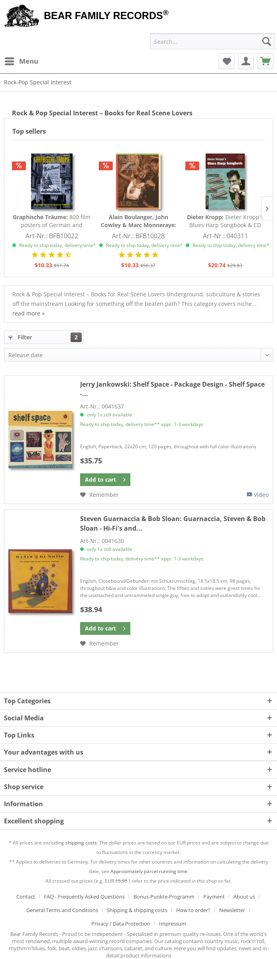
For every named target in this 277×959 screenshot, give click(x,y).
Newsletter (232, 910)
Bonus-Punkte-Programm (164, 896)
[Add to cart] (105, 479)
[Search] (266, 41)
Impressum (172, 923)
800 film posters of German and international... (51, 221)
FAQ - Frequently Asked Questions (84, 896)
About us (244, 896)
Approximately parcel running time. (149, 871)
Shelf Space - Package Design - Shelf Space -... (172, 389)
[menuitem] (21, 61)
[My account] (246, 61)
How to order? (193, 910)
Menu (21, 60)
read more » (28, 313)
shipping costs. (81, 842)
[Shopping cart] (265, 61)
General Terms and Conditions (62, 910)
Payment (214, 896)
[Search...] (212, 41)
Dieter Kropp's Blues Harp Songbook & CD (225, 221)
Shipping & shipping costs (137, 910)
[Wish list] (226, 61)
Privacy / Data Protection (120, 923)
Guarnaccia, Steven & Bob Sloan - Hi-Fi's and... (172, 523)
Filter (45, 337)
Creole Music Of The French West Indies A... (138, 221)
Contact (25, 896)
